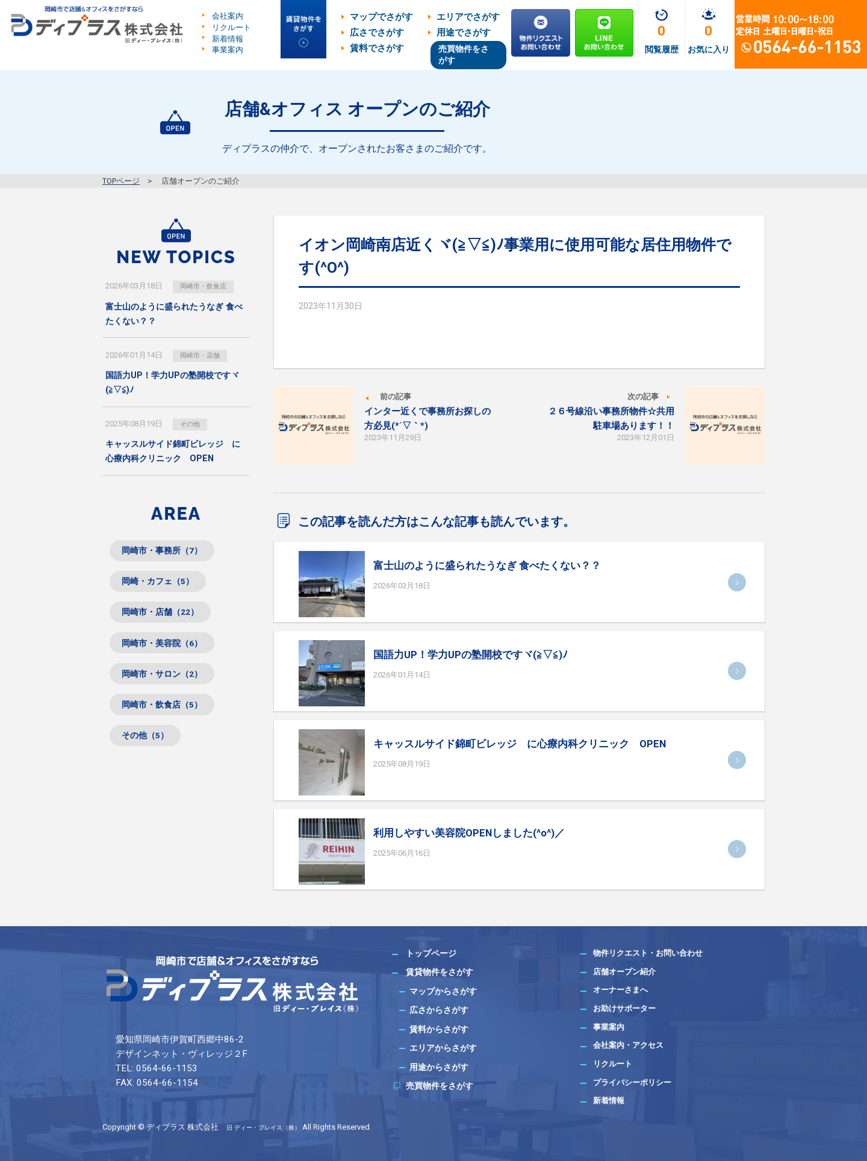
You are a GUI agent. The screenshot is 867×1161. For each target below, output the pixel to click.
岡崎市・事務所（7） (169, 553)
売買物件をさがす (463, 54)
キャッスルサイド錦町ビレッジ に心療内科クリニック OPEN (519, 744)
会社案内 (227, 15)
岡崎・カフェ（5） (164, 588)
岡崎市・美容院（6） (169, 656)
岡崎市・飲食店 (208, 285)
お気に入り (709, 49)
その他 (193, 424)
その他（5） (150, 758)
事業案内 (227, 49)
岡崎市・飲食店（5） (169, 724)
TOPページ (121, 180)
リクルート (231, 27)
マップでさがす (381, 16)
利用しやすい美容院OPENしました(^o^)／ (469, 833)
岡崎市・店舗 (204, 355)
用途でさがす (464, 32)
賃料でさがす (377, 48)
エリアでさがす (468, 16)
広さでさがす (377, 32)
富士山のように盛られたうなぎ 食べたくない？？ (487, 565)
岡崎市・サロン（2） (169, 690)
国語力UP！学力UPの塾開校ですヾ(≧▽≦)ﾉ (470, 655)
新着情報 (227, 38)
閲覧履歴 (662, 49)
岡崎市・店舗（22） (167, 622)
